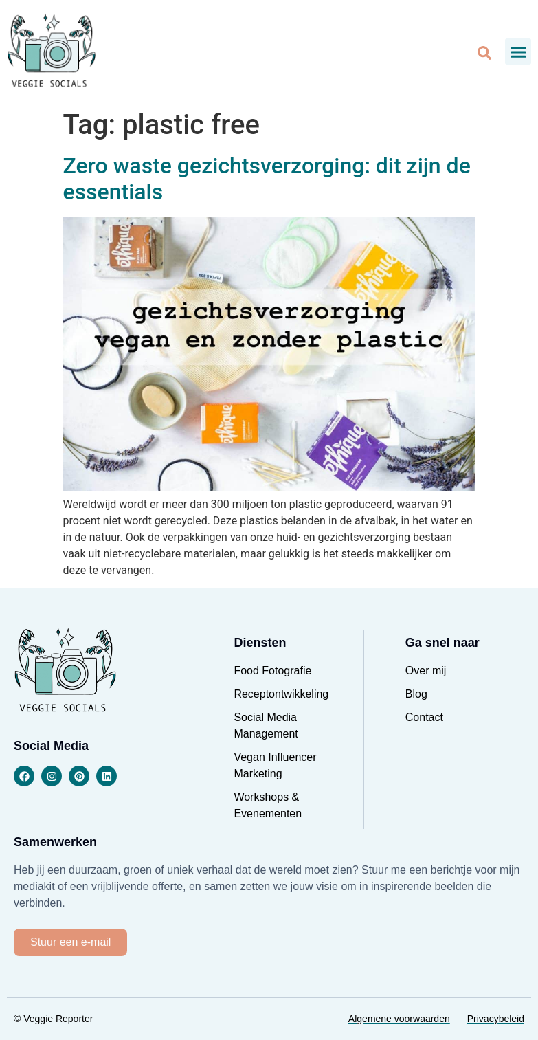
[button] (518, 51)
